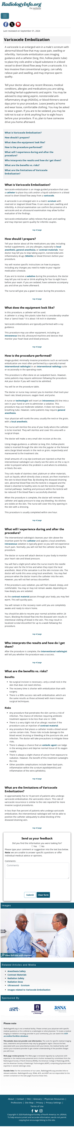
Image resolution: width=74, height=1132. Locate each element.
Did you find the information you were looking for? (37, 843)
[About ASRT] (14, 1009)
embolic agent (49, 745)
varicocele (49, 195)
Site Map (29, 1102)
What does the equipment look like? (25, 142)
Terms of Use (37, 1106)
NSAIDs (29, 256)
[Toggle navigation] (5, 16)
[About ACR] (37, 1009)
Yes (34, 846)
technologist (22, 400)
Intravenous (11, 543)
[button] (6, 24)
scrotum (52, 201)
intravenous (11, 335)
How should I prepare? (17, 137)
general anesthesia (25, 249)
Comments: (10, 861)
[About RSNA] (60, 1009)
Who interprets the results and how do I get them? (33, 160)
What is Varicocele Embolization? (23, 132)
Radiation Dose (15, 981)
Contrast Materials (17, 974)
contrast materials (48, 249)
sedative (31, 276)
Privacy (39, 1102)
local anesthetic (19, 421)
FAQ (29, 1099)
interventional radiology (49, 366)
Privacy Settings (53, 1102)
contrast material (20, 596)
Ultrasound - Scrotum (19, 985)
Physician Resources (54, 1099)
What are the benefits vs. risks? (22, 165)
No (41, 846)
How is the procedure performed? (23, 147)
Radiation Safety (16, 978)
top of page (37, 230)
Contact (20, 1099)
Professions (16, 1102)
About (11, 1099)
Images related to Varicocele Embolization (29, 989)
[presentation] (27, 884)
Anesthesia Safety (17, 971)
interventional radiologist (18, 366)
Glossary (37, 1099)
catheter (10, 192)
